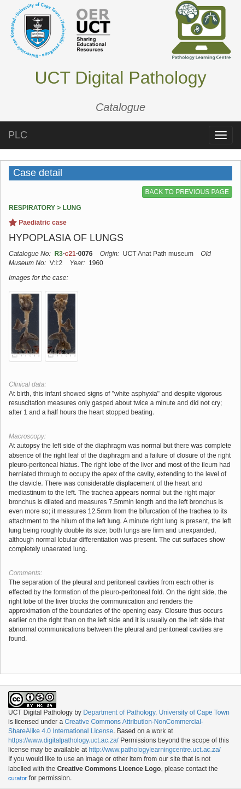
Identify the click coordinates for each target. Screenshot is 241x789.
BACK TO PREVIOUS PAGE (187, 192)
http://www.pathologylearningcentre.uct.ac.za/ (154, 749)
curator (17, 778)
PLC (17, 135)
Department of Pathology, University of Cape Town (156, 712)
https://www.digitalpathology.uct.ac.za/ (63, 740)
